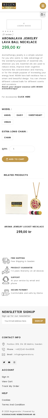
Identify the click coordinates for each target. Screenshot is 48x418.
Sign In (5, 376)
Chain (7, 137)
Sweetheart (35, 115)
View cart (7, 381)
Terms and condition (13, 404)
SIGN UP (39, 320)
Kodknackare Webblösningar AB (18, 414)
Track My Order (10, 386)
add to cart (15, 159)
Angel (7, 115)
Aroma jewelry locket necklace (24, 226)
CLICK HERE (24, 96)
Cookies (6, 399)
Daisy (20, 115)
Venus (7, 122)
